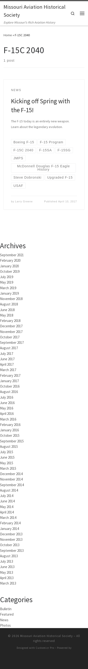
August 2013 (9, 555)
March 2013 (8, 583)
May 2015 (6, 462)
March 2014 (8, 517)
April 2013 (7, 577)
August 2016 (9, 391)
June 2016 (7, 402)
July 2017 (6, 353)
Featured (7, 614)
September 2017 (12, 342)
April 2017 (7, 364)
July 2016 (6, 397)
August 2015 (9, 446)
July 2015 (6, 451)
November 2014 (11, 479)
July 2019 (6, 276)
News (4, 619)
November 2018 (11, 298)
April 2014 (7, 511)
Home (8, 34)
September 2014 (12, 484)
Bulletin (5, 608)
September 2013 (12, 550)
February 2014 (10, 522)
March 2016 (8, 419)
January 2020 (9, 265)
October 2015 (9, 435)
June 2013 (7, 566)
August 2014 (9, 490)
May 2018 (6, 314)
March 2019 (8, 287)
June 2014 (7, 500)
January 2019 (9, 293)
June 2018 (7, 309)
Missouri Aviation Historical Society (46, 635)
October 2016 (9, 386)
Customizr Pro (45, 647)
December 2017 (11, 325)
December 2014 (11, 473)
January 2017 (9, 380)
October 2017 (9, 336)
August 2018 (9, 303)
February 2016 (10, 424)
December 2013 (11, 533)
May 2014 (6, 506)
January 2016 (9, 429)
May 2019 (6, 282)
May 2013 (6, 572)
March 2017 (8, 369)
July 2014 (6, 495)
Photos (5, 625)
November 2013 (11, 539)
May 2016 (6, 407)
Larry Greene (24, 201)
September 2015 (12, 440)
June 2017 (7, 358)
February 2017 (10, 375)
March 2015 (8, 468)
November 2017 (11, 331)
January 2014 (9, 528)
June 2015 (7, 457)
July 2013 (6, 561)
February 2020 (10, 260)
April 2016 (7, 413)
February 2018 (10, 320)
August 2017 (9, 347)
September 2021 (12, 254)
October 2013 (9, 544)
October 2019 (9, 271)
